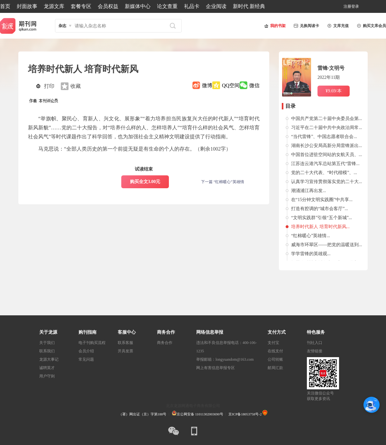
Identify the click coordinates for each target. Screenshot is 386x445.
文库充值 (337, 26)
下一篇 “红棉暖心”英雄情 (222, 182)
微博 (207, 85)
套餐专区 (81, 6)
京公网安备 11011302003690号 (197, 414)
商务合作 (164, 342)
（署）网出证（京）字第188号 (143, 414)
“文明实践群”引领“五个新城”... (321, 217)
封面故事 (27, 6)
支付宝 (273, 342)
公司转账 (275, 359)
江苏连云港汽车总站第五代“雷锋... (325, 163)
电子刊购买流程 (92, 342)
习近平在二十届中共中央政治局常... (326, 127)
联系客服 (125, 342)
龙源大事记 (49, 359)
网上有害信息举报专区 (215, 368)
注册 (347, 6)
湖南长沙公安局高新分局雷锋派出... (326, 145)
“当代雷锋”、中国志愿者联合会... (324, 136)
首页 (5, 6)
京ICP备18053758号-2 (245, 414)
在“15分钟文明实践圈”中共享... (322, 199)
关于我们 (47, 342)
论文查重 (167, 6)
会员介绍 (86, 351)
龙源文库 (54, 6)
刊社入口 (314, 342)
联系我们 (47, 351)
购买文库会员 (370, 26)
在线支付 (275, 351)
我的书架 (274, 26)
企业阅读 (216, 6)
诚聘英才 (47, 368)
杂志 (62, 25)
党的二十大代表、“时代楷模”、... (324, 172)
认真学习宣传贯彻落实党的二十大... (326, 181)
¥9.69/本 (333, 90)
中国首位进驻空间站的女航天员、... (326, 154)
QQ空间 (231, 85)
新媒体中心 (138, 6)
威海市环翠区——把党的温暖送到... (326, 244)
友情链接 (314, 351)
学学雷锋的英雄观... (311, 253)
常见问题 (86, 359)
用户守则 (47, 376)
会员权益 (108, 6)
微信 (254, 85)
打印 (49, 86)
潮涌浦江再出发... (308, 190)
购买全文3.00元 (145, 181)
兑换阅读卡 (305, 26)
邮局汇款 (275, 368)
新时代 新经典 (249, 6)
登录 (355, 6)
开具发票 (125, 351)
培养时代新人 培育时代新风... (320, 226)
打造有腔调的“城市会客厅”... (319, 208)
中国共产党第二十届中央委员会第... (326, 118)
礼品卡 (191, 6)
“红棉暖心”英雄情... (310, 235)
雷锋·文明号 (331, 68)
